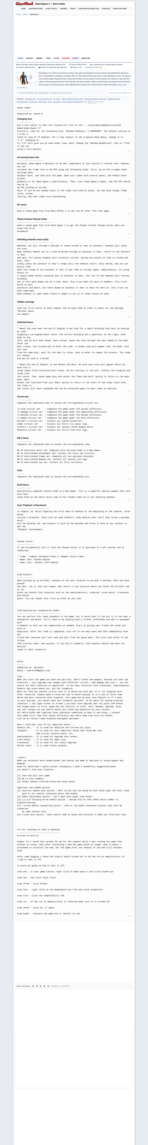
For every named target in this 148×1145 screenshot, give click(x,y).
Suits (50, 102)
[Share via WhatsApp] (49, 926)
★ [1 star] (33, 939)
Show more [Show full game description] (122, 85)
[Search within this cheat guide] (62, 92)
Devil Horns (57, 102)
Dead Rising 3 (24, 1084)
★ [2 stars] (37, 939)
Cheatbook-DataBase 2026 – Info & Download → (63, 1028)
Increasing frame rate (44, 99)
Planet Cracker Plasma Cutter (72, 99)
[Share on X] (30, 926)
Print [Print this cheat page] (39, 932)
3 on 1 (21, 1092)
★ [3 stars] (40, 939)
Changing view (30, 99)
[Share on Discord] (43, 926)
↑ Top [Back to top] (128, 152)
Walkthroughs (69, 1140)
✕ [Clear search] (109, 93)
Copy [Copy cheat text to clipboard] (28, 932)
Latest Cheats (51, 9)
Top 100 (90, 1140)
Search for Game (120, 9)
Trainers (63, 9)
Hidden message (114, 99)
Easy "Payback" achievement (73, 102)
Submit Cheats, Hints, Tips (106, 1140)
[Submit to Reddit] (36, 926)
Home (23, 9)
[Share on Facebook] (24, 926)
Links (122, 1140)
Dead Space (23, 1079)
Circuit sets (33, 102)
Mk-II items (43, 102)
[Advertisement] (74, 36)
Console (81, 1140)
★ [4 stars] (44, 939)
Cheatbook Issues (36, 9)
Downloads (55, 1140)
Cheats (73, 9)
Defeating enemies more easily (95, 99)
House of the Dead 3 (27, 1088)
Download (106, 9)
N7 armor (56, 99)
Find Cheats (43, 1140)
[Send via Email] (61, 926)
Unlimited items (22, 102)
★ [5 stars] (48, 939)
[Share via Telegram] (55, 926)
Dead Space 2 (24, 1075)
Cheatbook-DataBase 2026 (88, 9)
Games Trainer (30, 1140)
